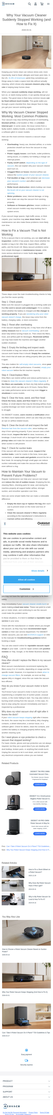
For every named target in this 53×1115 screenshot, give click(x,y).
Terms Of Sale (44, 1112)
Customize (27, 589)
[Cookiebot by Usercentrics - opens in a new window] (38, 524)
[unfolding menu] (49, 1081)
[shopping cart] (42, 4)
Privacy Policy (33, 1112)
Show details (37, 570)
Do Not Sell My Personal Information (15, 1112)
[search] (29, 3)
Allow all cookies (26, 579)
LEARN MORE (40, 784)
